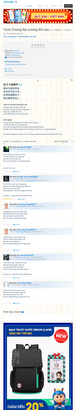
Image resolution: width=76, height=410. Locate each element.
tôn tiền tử (14, 62)
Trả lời (9, 56)
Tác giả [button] (40, 6)
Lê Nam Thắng (25, 321)
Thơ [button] (46, 6)
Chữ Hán (16, 38)
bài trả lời (9, 45)
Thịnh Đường (15, 42)
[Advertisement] (38, 80)
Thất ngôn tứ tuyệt (18, 40)
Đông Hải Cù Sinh (20, 296)
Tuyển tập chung (12, 49)
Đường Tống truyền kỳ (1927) (16, 52)
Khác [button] (61, 6)
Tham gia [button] (54, 6)
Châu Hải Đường (27, 294)
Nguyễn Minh (26, 186)
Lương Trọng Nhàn (28, 243)
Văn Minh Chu (12, 362)
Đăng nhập (68, 6)
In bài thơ (10, 59)
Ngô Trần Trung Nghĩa (29, 215)
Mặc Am (17, 217)
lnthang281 (18, 323)
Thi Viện (8, 1)
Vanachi (29, 298)
